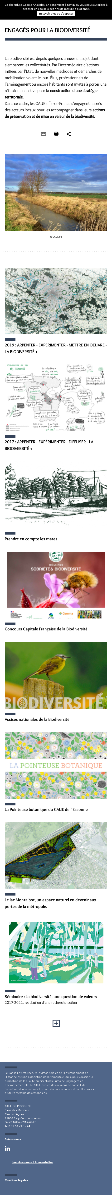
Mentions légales (16, 1180)
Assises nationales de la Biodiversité (37, 719)
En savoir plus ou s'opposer (56, 13)
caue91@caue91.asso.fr (20, 1122)
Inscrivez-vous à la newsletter (32, 1162)
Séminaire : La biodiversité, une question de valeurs (51, 996)
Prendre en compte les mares (31, 538)
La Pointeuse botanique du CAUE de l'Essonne (46, 809)
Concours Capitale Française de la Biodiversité (46, 629)
